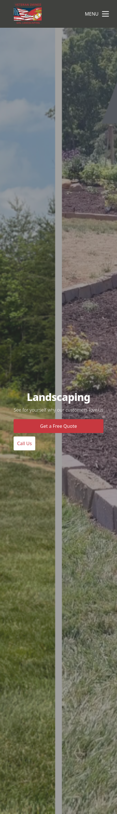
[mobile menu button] (105, 14)
